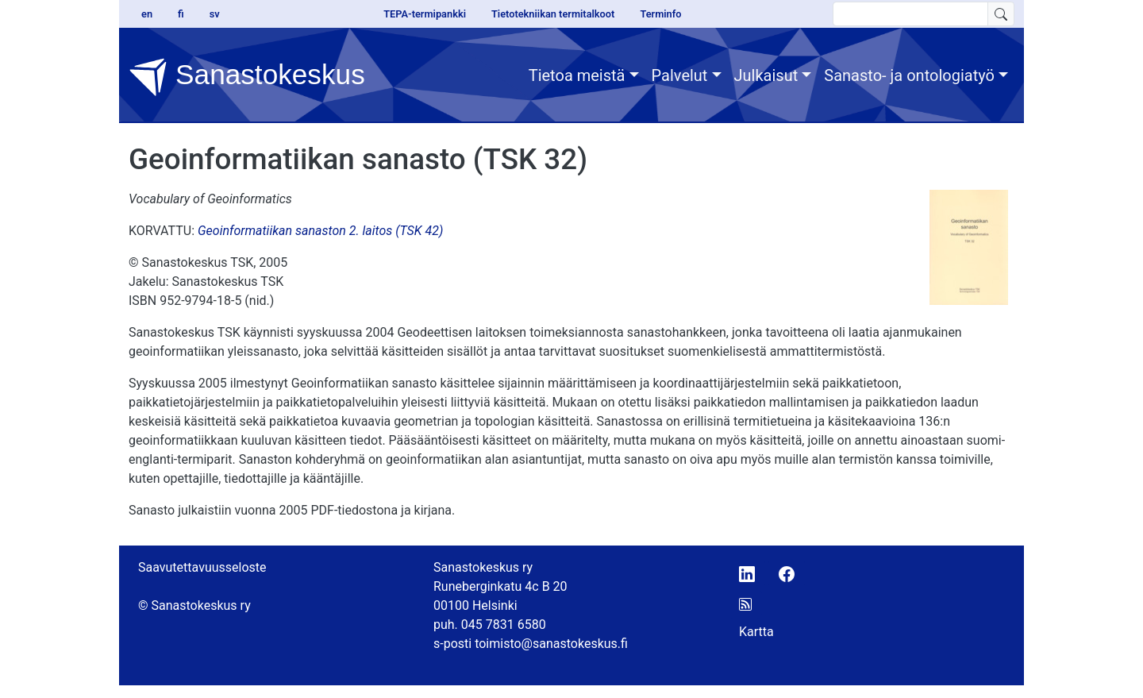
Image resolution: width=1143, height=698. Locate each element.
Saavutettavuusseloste (202, 567)
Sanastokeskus (247, 77)
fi (181, 14)
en (146, 14)
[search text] (910, 14)
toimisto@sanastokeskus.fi (551, 643)
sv (215, 14)
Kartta (756, 631)
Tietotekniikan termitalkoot (552, 14)
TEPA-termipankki (424, 14)
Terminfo (660, 14)
